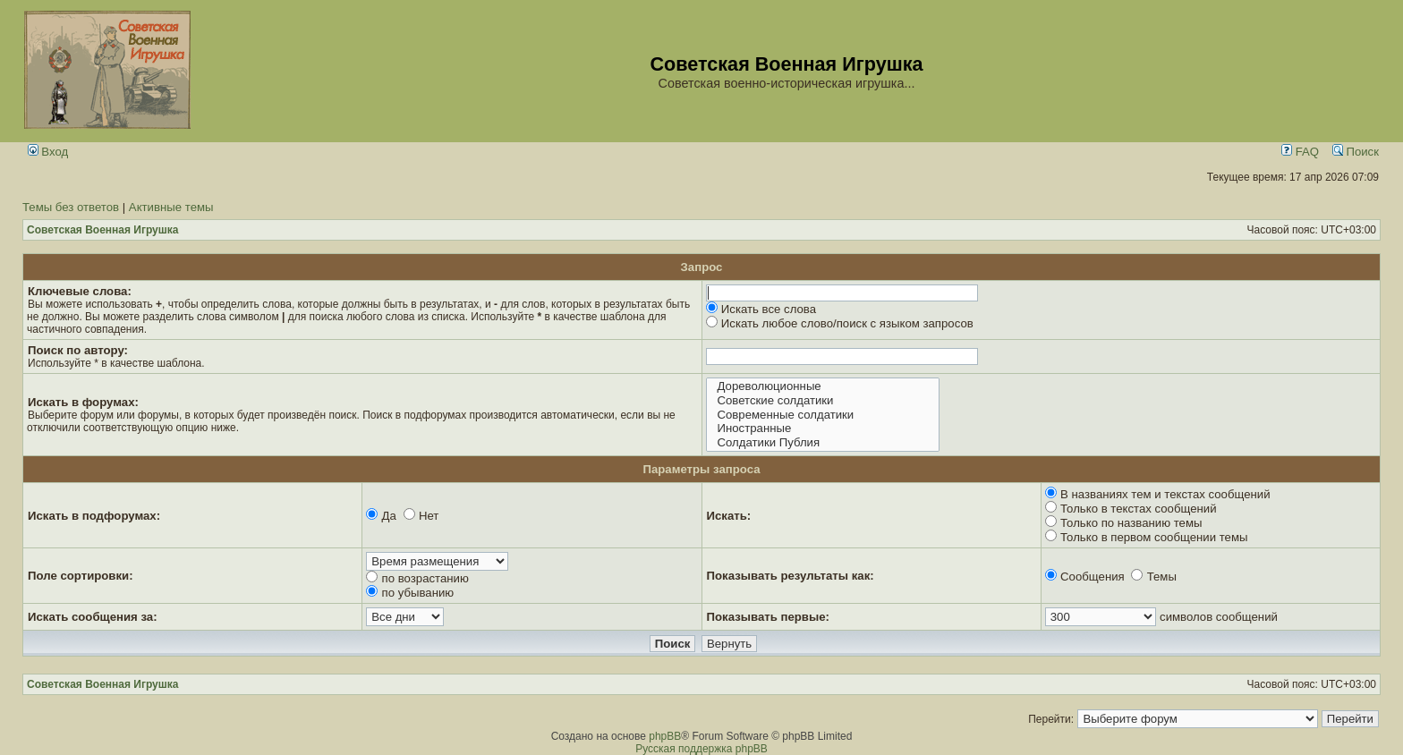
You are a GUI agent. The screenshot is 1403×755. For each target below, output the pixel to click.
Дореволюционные (823, 386)
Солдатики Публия (823, 443)
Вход (48, 151)
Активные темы (171, 207)
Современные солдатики (823, 415)
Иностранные (823, 428)
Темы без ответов (70, 207)
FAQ (1300, 151)
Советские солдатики (823, 401)
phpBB (665, 736)
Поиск (1355, 151)
